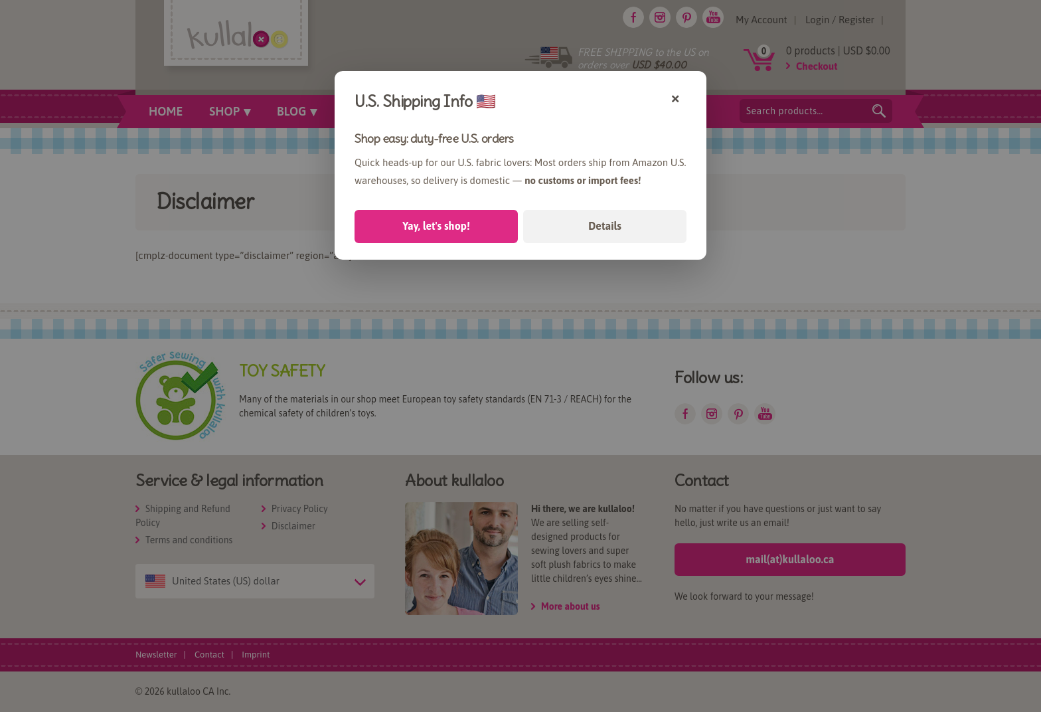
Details (604, 226)
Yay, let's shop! (435, 226)
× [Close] (675, 97)
